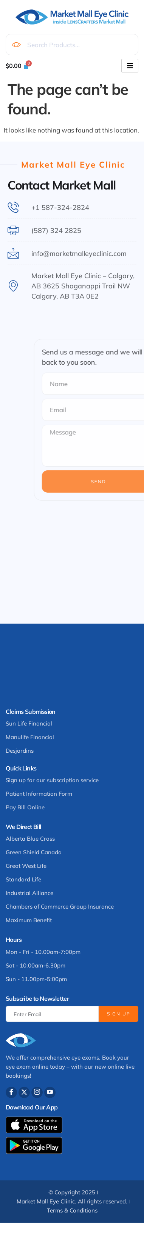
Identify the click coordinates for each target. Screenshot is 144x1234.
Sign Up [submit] (118, 1014)
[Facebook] (11, 1092)
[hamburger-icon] (129, 65)
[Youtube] (50, 1092)
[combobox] (72, 44)
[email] (52, 1014)
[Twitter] (24, 1092)
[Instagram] (37, 1092)
